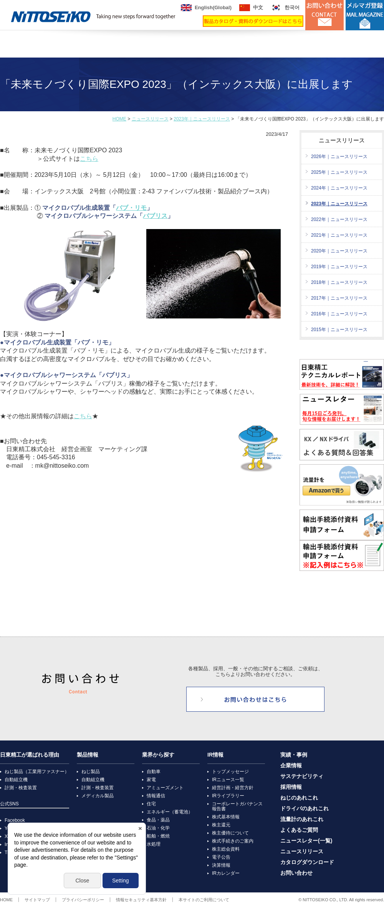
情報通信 (156, 795)
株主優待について (230, 833)
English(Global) (213, 7)
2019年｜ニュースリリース (339, 266)
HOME (119, 119)
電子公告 (221, 857)
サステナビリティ (301, 776)
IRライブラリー (228, 795)
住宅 (151, 803)
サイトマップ (37, 899)
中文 (258, 7)
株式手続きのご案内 (232, 841)
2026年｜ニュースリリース (339, 156)
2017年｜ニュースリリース (339, 298)
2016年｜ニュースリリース (339, 314)
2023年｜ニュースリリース (202, 119)
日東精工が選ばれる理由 (29, 755)
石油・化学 (158, 828)
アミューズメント (165, 787)
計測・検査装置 (21, 787)
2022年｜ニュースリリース (339, 219)
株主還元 (221, 825)
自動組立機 (16, 779)
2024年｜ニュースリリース (339, 188)
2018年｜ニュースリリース (339, 282)
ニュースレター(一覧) (306, 841)
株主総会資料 (226, 849)
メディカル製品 (97, 795)
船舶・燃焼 (158, 836)
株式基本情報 (226, 817)
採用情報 (291, 787)
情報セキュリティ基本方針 (141, 899)
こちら (89, 158)
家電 (151, 779)
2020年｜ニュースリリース (339, 251)
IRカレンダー (226, 873)
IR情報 (215, 755)
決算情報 (221, 865)
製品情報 (87, 755)
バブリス (155, 216)
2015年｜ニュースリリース (339, 329)
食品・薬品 (158, 820)
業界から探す (158, 755)
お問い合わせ (296, 873)
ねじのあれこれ (299, 798)
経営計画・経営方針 (232, 787)
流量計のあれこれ (301, 819)
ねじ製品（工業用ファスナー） (37, 771)
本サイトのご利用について (204, 899)
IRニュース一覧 (228, 779)
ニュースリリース (150, 119)
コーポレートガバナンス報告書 (237, 806)
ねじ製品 (90, 771)
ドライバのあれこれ (304, 808)
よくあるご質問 (299, 830)
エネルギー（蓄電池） (170, 812)
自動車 (154, 771)
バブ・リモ (131, 207)
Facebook (15, 820)
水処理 (154, 844)
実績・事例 (293, 755)
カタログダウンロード (307, 862)
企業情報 (291, 765)
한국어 (292, 7)
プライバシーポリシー (83, 899)
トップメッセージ (230, 771)
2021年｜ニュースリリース (339, 235)
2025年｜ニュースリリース (339, 172)
